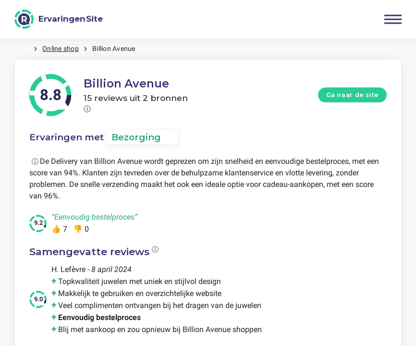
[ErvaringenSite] (58, 19)
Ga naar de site (352, 95)
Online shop (60, 48)
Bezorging (136, 137)
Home (24, 48)
